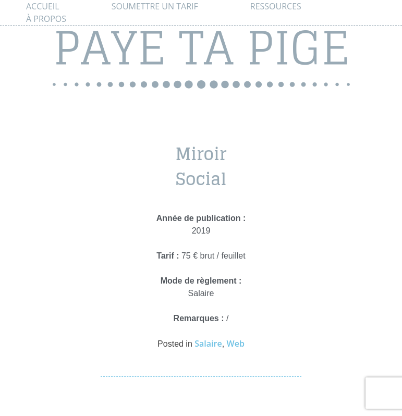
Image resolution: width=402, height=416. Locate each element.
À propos (46, 19)
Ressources (275, 6)
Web (236, 343)
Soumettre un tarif (155, 6)
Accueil (42, 6)
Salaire (208, 343)
